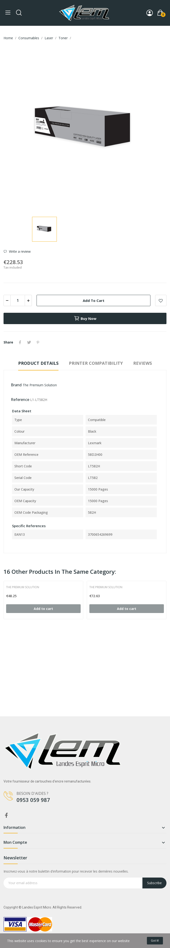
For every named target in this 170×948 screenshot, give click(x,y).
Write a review (19, 251)
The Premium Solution (40, 385)
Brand (16, 384)
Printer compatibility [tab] (96, 363)
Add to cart (93, 300)
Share (20, 342)
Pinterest (37, 342)
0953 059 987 (33, 800)
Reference (20, 399)
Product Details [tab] (38, 363)
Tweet (29, 342)
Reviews (142, 363)
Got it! (155, 941)
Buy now (85, 318)
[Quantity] (18, 300)
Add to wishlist (160, 300)
